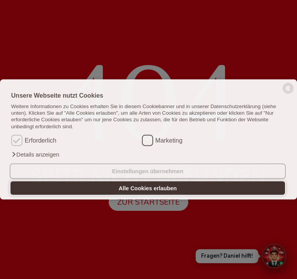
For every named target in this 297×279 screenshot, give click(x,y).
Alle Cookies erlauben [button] (148, 188)
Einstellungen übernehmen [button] (148, 171)
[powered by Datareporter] (288, 93)
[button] (35, 155)
